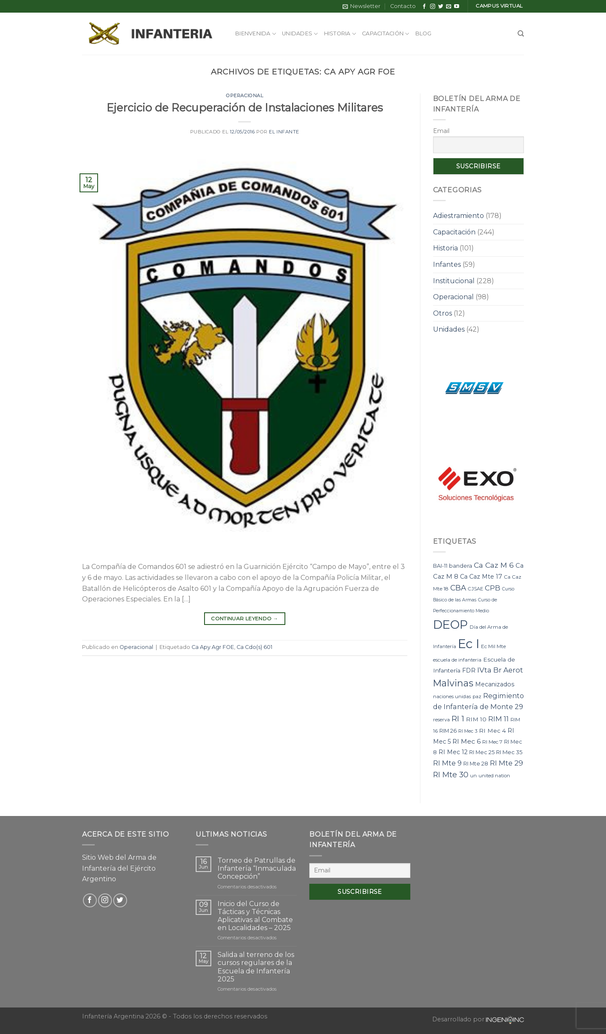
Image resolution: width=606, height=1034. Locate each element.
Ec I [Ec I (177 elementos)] (468, 643)
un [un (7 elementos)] (473, 776)
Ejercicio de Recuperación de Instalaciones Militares (244, 107)
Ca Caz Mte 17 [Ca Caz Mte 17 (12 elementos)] (481, 576)
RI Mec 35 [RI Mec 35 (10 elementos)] (509, 752)
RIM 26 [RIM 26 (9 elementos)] (448, 731)
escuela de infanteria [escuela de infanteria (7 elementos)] (457, 660)
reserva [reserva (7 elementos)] (441, 720)
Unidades (300, 34)
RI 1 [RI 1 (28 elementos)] (458, 718)
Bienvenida (255, 34)
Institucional (454, 281)
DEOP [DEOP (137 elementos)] (450, 624)
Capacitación (385, 34)
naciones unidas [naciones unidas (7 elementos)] (452, 696)
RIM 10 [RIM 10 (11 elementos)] (476, 719)
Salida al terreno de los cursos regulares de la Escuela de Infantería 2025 (256, 967)
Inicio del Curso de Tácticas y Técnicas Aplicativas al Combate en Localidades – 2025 (255, 916)
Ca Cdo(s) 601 (254, 647)
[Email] (359, 870)
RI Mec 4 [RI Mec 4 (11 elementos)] (492, 730)
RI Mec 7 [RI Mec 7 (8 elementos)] (492, 742)
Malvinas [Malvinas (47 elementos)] (453, 683)
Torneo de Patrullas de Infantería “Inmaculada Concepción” (257, 868)
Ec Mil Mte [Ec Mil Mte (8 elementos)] (493, 646)
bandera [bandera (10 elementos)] (460, 565)
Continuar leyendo (244, 618)
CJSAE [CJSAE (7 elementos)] (475, 589)
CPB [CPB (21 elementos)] (492, 587)
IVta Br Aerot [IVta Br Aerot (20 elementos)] (500, 670)
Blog (423, 33)
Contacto (403, 6)
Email (441, 131)
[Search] (521, 34)
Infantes (447, 264)
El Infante (284, 132)
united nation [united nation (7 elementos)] (494, 776)
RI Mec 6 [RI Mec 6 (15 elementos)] (466, 741)
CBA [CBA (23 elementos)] (458, 587)
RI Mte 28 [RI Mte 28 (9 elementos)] (475, 763)
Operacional (244, 95)
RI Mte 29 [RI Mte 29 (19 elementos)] (506, 763)
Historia (340, 34)
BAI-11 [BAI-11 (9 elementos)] (440, 566)
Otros (442, 313)
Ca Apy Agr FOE (212, 647)
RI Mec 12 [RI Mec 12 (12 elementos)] (453, 752)
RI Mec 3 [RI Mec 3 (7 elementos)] (467, 731)
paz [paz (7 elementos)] (477, 696)
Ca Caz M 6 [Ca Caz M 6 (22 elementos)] (494, 565)
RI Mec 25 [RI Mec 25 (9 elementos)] (481, 752)
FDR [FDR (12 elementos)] (469, 670)
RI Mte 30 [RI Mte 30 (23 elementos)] (450, 774)
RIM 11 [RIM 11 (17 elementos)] (498, 719)
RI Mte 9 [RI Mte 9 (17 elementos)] (447, 763)
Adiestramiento (458, 216)
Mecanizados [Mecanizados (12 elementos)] (494, 684)
